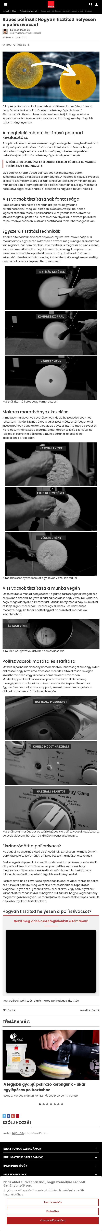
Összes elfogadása (52, 1220)
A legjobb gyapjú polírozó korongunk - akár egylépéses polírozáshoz (44, 1087)
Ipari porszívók (15, 1166)
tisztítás (73, 1001)
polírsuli (14, 1001)
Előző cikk (9, 1010)
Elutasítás (52, 1211)
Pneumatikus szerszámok (23, 1157)
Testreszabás (53, 1202)
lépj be (18, 1133)
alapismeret (42, 1001)
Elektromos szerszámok (22, 1149)
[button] (40, 1104)
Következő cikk (89, 1010)
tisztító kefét (22, 402)
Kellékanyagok (15, 1174)
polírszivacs (59, 1001)
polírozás (26, 1001)
